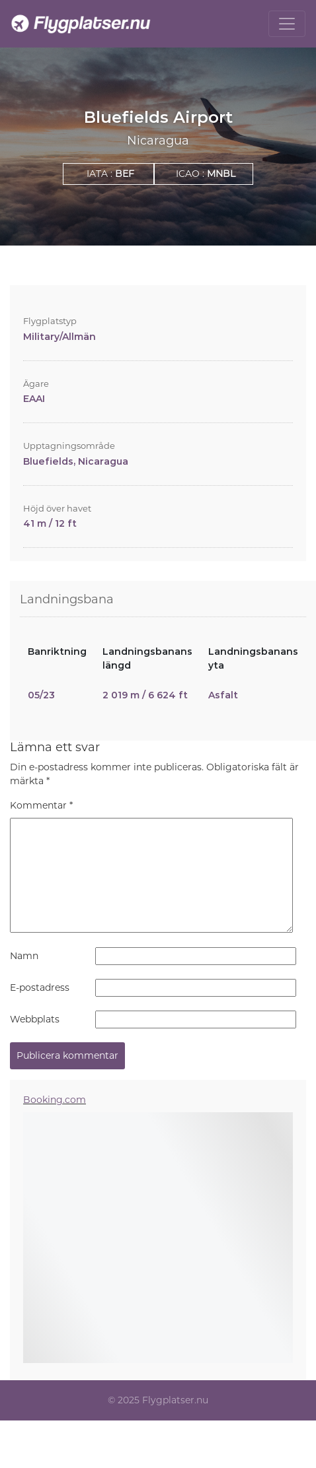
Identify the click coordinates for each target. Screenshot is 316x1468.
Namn (24, 956)
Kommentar (41, 805)
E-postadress (39, 987)
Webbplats (34, 1019)
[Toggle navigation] (286, 24)
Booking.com (54, 1100)
